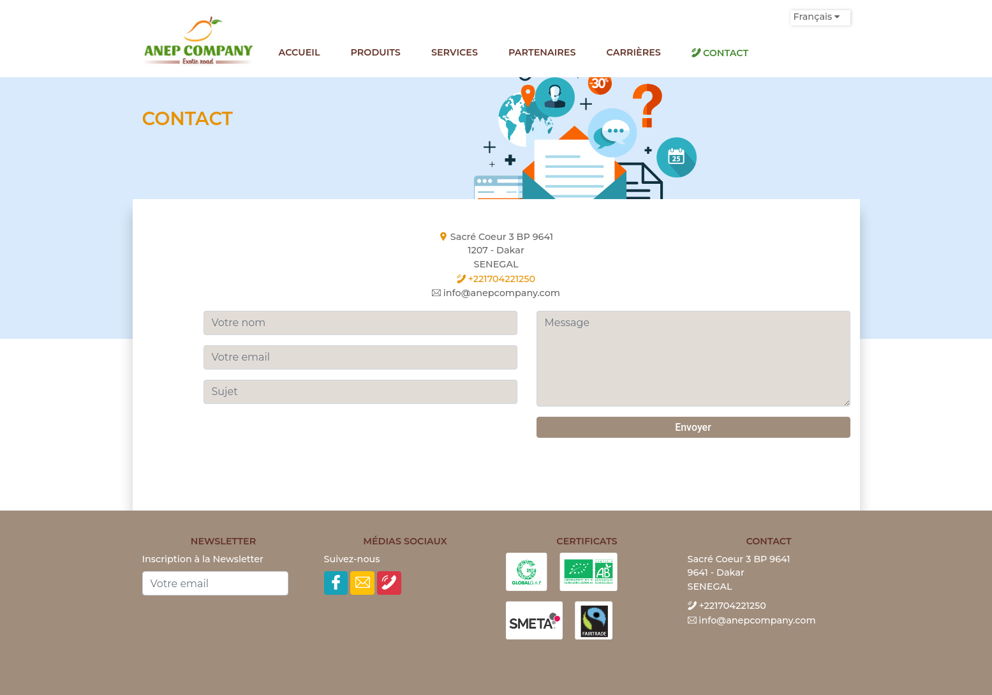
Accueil (299, 52)
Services (454, 52)
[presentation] (300, 442)
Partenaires (542, 52)
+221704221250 (496, 279)
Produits (376, 52)
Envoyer (693, 427)
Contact (720, 53)
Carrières (634, 52)
